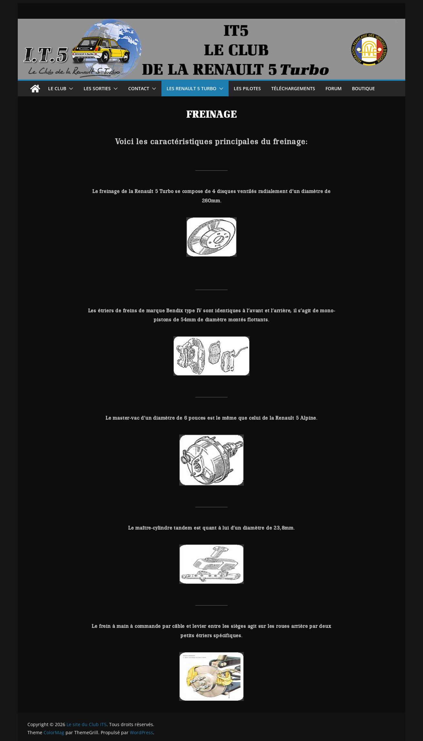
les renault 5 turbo (191, 88)
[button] (69, 88)
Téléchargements (293, 88)
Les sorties (97, 88)
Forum (333, 88)
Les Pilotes (247, 88)
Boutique (363, 88)
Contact (138, 88)
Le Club (57, 88)
